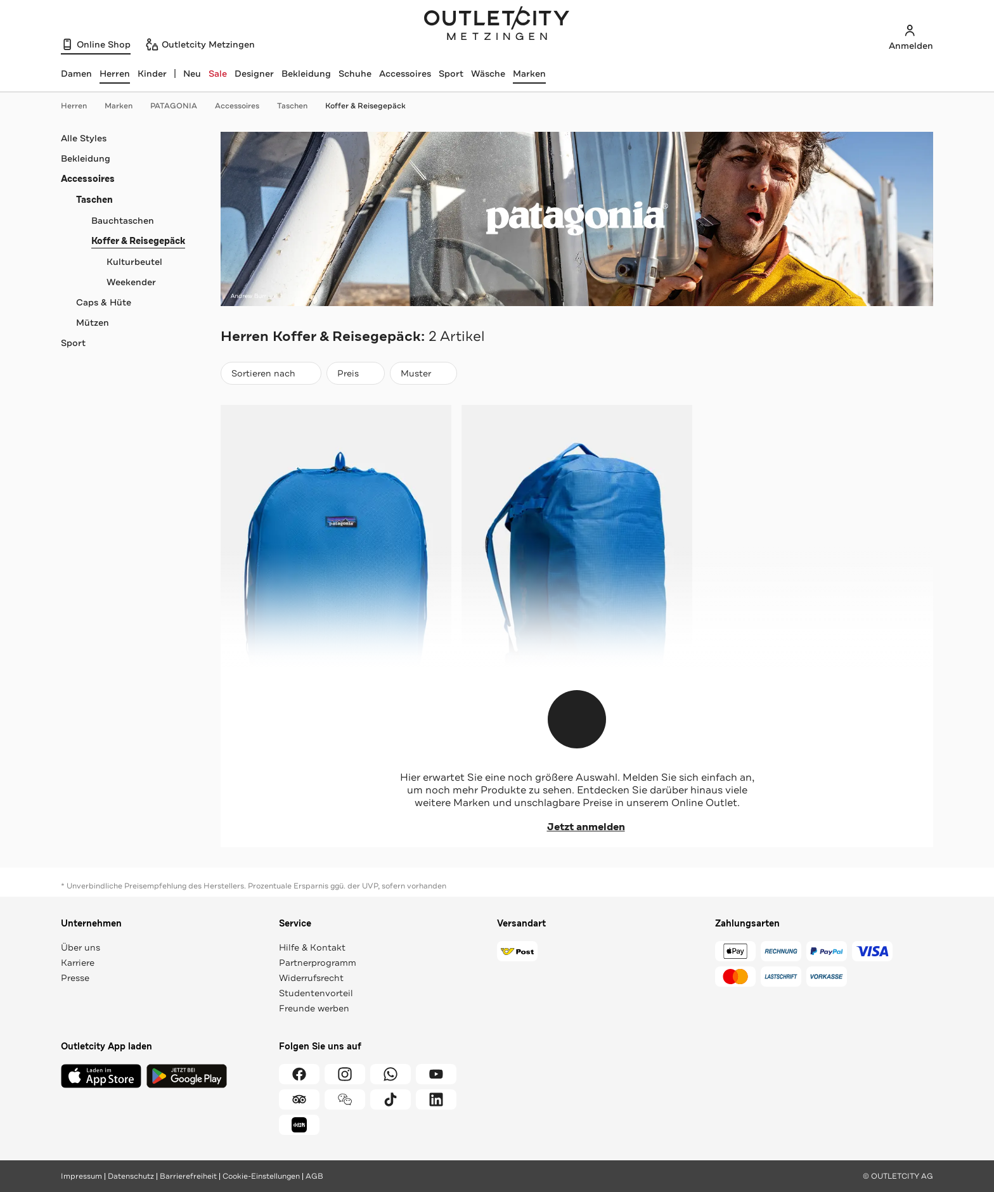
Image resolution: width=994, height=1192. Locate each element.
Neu (192, 73)
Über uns (80, 947)
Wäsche (488, 73)
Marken (529, 73)
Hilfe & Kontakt (312, 947)
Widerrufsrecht (311, 978)
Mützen (92, 322)
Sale (218, 73)
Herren (80, 106)
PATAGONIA (180, 106)
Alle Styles (83, 138)
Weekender (131, 282)
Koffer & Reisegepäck (365, 106)
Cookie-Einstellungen (261, 1176)
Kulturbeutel (134, 261)
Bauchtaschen (122, 220)
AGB (314, 1176)
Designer (254, 73)
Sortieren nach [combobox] (271, 376)
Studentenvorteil (316, 993)
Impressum (81, 1176)
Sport (451, 73)
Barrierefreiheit (188, 1176)
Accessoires (405, 73)
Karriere (77, 962)
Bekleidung (306, 73)
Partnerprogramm (317, 962)
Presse (75, 978)
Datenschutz (131, 1176)
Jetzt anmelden (577, 827)
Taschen (298, 106)
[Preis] (355, 373)
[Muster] (423, 373)
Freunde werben (314, 1008)
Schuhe (355, 73)
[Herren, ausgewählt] (115, 73)
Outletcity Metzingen (497, 24)
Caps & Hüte (103, 302)
